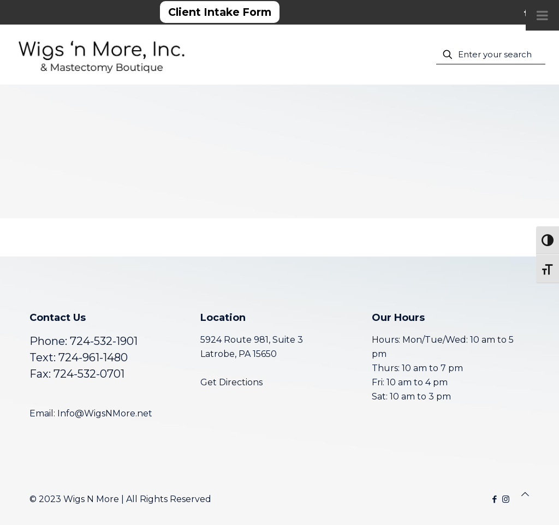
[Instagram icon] (506, 499)
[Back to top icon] (525, 494)
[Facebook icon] (494, 499)
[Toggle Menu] (542, 15)
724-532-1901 (104, 341)
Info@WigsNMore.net (104, 413)
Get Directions (231, 382)
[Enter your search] (490, 54)
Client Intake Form (219, 12)
